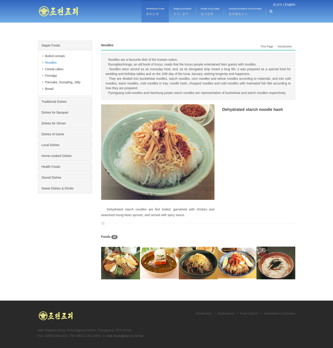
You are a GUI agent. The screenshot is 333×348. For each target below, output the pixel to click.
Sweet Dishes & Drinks (58, 188)
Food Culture (249, 313)
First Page (267, 46)
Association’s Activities (279, 313)
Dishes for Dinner (54, 123)
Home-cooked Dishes (57, 156)
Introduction (204, 313)
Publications (226, 313)
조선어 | (278, 4)
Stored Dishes (51, 177)
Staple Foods (51, 45)
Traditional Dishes (54, 101)
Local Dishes (51, 145)
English (290, 4)
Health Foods (51, 166)
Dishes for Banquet (55, 112)
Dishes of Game (53, 134)
